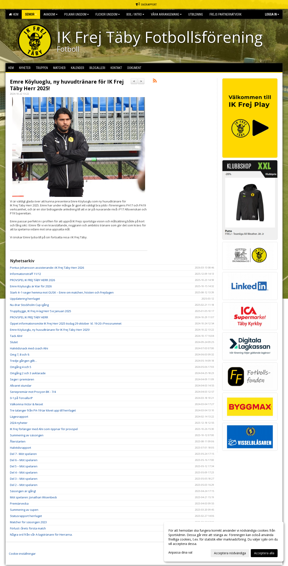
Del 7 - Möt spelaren (23, 454)
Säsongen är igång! (23, 491)
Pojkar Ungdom (76, 14)
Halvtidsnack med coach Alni (29, 348)
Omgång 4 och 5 (20, 367)
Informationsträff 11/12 (25, 274)
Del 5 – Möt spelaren (23, 466)
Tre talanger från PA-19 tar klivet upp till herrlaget (43, 410)
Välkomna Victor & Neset (26, 404)
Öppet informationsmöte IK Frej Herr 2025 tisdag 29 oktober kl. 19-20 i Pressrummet (65, 323)
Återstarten (17, 441)
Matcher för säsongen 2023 (28, 522)
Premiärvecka (19, 503)
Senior (31, 14)
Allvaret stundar (20, 386)
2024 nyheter (18, 423)
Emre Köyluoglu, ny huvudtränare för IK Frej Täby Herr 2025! (67, 85)
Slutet (14, 342)
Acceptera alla (264, 553)
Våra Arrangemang (166, 14)
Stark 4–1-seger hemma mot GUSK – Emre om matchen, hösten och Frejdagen (62, 292)
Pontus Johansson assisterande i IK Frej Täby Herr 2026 (47, 268)
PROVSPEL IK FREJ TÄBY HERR (29, 317)
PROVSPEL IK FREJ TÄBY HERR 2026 (32, 280)
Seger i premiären (22, 379)
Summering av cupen (24, 510)
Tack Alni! (16, 336)
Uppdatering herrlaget (25, 299)
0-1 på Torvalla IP (21, 398)
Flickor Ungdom (107, 14)
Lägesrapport (19, 417)
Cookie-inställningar (22, 554)
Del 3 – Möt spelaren (23, 479)
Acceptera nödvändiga (230, 553)
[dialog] (224, 542)
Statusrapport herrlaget (26, 516)
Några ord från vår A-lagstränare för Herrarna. (41, 535)
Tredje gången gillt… (23, 361)
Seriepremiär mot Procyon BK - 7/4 (33, 392)
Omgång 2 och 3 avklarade (28, 373)
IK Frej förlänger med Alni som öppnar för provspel (44, 429)
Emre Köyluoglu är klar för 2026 (31, 286)
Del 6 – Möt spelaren (23, 460)
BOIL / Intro (135, 14)
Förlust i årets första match (28, 528)
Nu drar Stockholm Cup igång (29, 305)
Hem (13, 14)
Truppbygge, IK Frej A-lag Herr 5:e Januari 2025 (40, 311)
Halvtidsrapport (20, 448)
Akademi (50, 14)
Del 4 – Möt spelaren (23, 472)
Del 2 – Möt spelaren (23, 485)
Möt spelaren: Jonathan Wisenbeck (33, 497)
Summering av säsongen (26, 435)
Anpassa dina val (180, 552)
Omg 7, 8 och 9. (20, 354)
